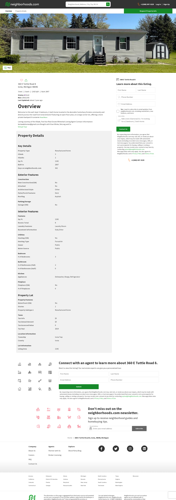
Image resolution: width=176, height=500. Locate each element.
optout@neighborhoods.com (134, 149)
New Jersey (84, 482)
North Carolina (102, 476)
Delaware (49, 476)
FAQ (30, 459)
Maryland (66, 482)
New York (83, 485)
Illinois (65, 476)
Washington (118, 482)
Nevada (83, 479)
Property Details (20, 11)
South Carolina (102, 482)
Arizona (31, 476)
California (31, 479)
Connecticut (32, 485)
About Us (32, 451)
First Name (122, 90)
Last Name (142, 90)
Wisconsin (136, 476)
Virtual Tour (22, 127)
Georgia (48, 485)
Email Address (126, 104)
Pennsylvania (102, 479)
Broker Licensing (54, 455)
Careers (31, 455)
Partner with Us (54, 451)
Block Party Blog (74, 451)
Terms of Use (149, 154)
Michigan (83, 476)
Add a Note (121, 116)
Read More (43, 117)
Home (69, 438)
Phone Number (127, 97)
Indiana (65, 479)
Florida (48, 482)
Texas (117, 476)
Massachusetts (67, 485)
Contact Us (33, 464)
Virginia (117, 479)
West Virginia (119, 485)
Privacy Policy (137, 154)
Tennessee (101, 485)
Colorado (31, 482)
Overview (8, 11)
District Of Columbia (51, 479)
